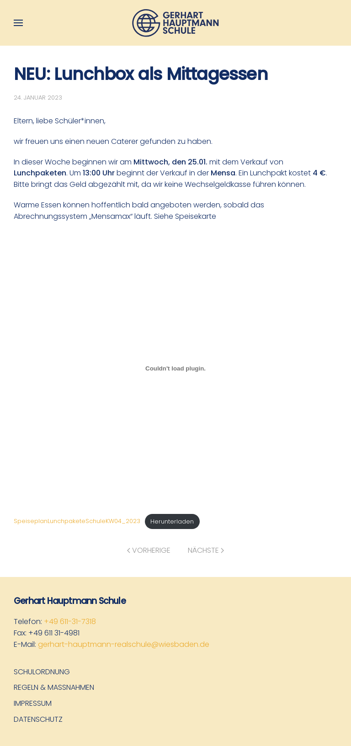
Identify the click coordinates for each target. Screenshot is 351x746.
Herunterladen (172, 521)
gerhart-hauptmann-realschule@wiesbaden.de (123, 644)
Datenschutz (38, 719)
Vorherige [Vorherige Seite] (148, 550)
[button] (18, 23)
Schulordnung (42, 672)
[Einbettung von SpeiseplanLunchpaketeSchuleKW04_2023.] (175, 369)
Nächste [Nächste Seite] (206, 550)
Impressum (33, 703)
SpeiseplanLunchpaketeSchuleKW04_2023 (77, 521)
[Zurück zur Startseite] (175, 23)
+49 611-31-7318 (70, 621)
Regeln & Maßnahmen (54, 687)
